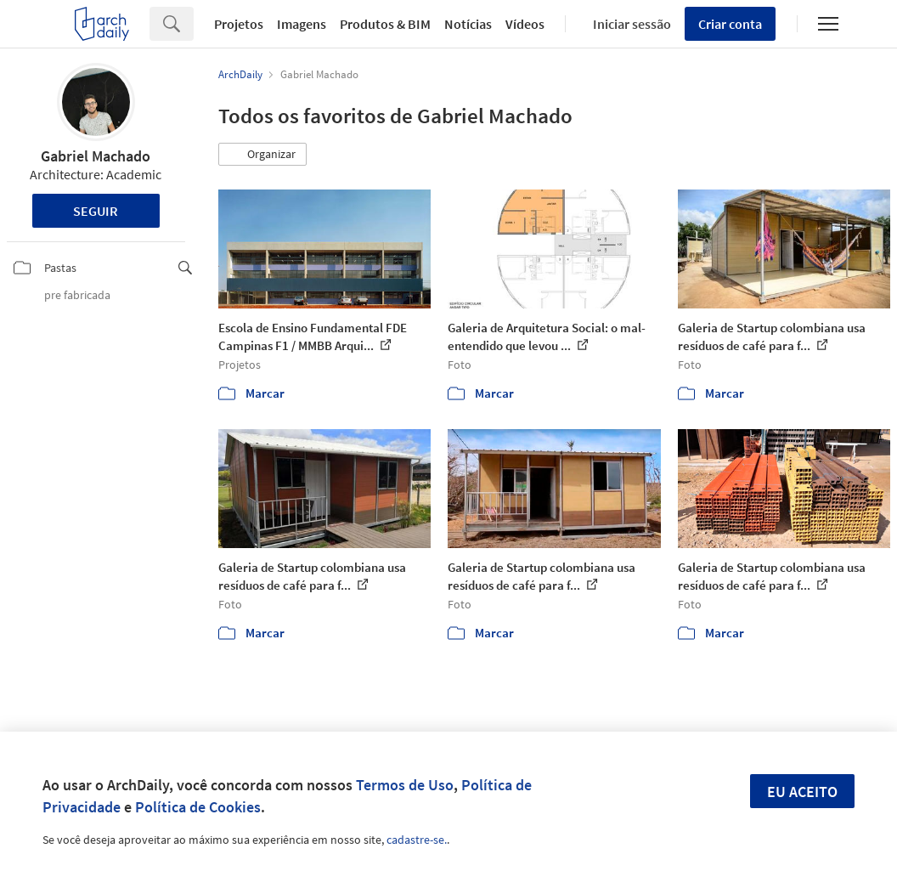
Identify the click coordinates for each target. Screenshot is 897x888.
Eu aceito (802, 791)
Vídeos (524, 24)
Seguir (95, 210)
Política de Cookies (198, 807)
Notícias (468, 24)
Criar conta (730, 23)
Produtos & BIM (385, 24)
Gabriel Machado (95, 156)
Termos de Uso (405, 785)
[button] (262, 155)
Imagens (301, 24)
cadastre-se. (416, 839)
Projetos (238, 24)
